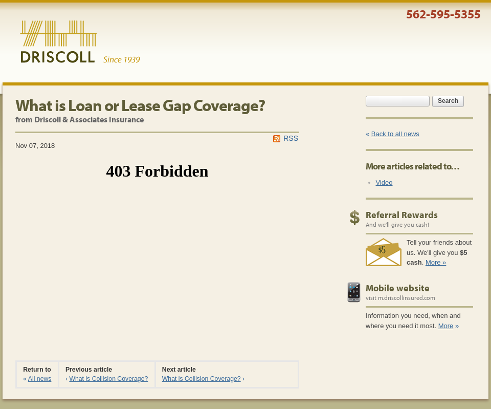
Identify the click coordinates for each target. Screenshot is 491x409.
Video (384, 182)
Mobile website (398, 288)
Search (448, 100)
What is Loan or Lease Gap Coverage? (140, 105)
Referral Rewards (402, 215)
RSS (290, 138)
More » (436, 262)
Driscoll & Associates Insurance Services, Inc (80, 41)
